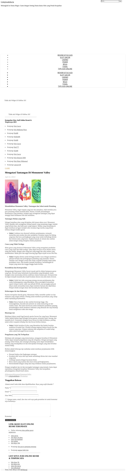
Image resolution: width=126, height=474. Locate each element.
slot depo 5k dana (17, 440)
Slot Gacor (17, 126)
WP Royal (23, 472)
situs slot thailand (17, 442)
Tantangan (23, 374)
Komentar (8, 419)
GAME (7, 168)
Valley (29, 374)
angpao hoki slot (23, 452)
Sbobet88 (17, 137)
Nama (7, 388)
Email (7, 392)
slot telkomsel (15, 470)
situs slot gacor (16, 468)
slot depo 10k (15, 445)
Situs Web (8, 395)
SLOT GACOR (65, 57)
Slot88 (16, 133)
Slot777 (16, 147)
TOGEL (65, 66)
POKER (65, 62)
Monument (16, 374)
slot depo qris (15, 467)
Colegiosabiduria (7, 2)
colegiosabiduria (14, 376)
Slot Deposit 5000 (20, 158)
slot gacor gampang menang (27, 449)
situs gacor (14, 438)
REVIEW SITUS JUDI (65, 55)
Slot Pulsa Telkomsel (21, 161)
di (5, 374)
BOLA (65, 64)
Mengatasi (9, 374)
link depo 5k (15, 465)
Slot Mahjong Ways (20, 130)
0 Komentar (24, 376)
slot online (14, 444)
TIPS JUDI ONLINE (65, 69)
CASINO (65, 60)
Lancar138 (17, 165)
